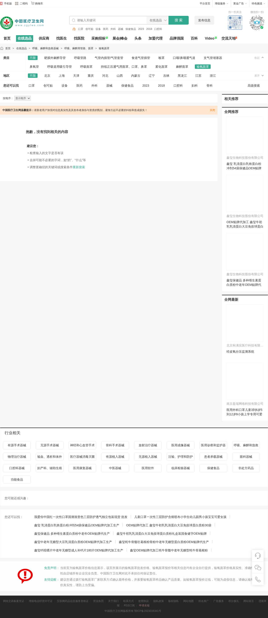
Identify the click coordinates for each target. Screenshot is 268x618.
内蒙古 (135, 75)
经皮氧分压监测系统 (240, 351)
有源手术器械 (17, 445)
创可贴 (89, 29)
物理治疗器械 (17, 456)
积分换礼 (233, 601)
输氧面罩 (104, 48)
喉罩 (161, 58)
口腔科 (158, 29)
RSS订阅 (129, 605)
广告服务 (218, 601)
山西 (120, 75)
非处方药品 (246, 468)
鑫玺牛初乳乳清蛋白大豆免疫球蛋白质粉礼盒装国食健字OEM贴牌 (162, 533)
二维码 (21, 4)
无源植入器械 (148, 456)
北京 (47, 75)
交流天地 (228, 38)
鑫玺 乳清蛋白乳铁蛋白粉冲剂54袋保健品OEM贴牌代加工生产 (243, 168)
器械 (120, 29)
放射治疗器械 (148, 445)
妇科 (195, 85)
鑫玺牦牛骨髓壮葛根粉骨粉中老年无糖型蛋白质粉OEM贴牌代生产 (164, 542)
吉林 (166, 75)
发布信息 (204, 20)
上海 (62, 75)
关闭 (212, 110)
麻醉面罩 (182, 66)
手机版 (8, 3)
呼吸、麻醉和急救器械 (45, 48)
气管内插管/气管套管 (109, 58)
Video (209, 38)
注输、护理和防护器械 (180, 458)
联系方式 (128, 601)
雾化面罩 (161, 66)
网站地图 (188, 601)
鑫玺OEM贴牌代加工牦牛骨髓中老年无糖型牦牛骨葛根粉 (169, 550)
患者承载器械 (213, 456)
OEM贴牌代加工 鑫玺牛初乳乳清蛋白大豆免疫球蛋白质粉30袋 (244, 226)
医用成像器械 (180, 445)
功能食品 (17, 479)
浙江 (213, 75)
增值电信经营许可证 (41, 601)
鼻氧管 (34, 66)
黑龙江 (182, 75)
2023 (141, 29)
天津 (76, 75)
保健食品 (130, 29)
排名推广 (203, 601)
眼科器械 (246, 456)
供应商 (44, 38)
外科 (113, 29)
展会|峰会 (119, 38)
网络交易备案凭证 (13, 601)
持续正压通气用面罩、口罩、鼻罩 (124, 66)
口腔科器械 (17, 468)
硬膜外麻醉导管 (55, 58)
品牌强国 (177, 38)
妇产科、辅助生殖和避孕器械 (49, 469)
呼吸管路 (80, 58)
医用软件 (148, 468)
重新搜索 (79, 167)
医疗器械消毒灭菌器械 (82, 458)
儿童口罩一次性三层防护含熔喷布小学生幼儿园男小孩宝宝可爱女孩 (180, 517)
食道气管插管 (141, 58)
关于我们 (113, 601)
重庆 (91, 75)
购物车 (39, 3)
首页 (7, 38)
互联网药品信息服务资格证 (73, 601)
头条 (137, 38)
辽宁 (152, 75)
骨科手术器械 (115, 445)
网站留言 (248, 601)
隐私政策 (158, 601)
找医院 (79, 38)
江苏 (198, 75)
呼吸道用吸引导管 (59, 66)
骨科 (209, 85)
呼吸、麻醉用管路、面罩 (78, 48)
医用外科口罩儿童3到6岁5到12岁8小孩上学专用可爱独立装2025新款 (244, 414)
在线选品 (25, 38)
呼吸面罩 (86, 66)
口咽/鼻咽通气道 (184, 58)
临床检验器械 (180, 468)
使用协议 (143, 601)
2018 (149, 29)
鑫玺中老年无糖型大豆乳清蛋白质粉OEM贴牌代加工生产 (73, 542)
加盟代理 (155, 38)
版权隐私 (173, 601)
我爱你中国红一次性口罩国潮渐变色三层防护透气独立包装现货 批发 (80, 517)
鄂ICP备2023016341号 (147, 611)
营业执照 (98, 601)
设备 (98, 29)
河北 (105, 75)
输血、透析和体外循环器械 (49, 458)
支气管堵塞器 (213, 58)
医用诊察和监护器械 (213, 446)
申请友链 (144, 605)
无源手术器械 (49, 445)
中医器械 (115, 468)
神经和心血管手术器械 (82, 446)
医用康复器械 (82, 468)
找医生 (61, 38)
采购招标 (98, 38)
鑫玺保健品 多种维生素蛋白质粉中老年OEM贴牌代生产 (243, 285)
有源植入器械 (115, 456)
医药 (105, 29)
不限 (33, 58)
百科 (194, 38)
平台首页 (205, 3)
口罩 (80, 29)
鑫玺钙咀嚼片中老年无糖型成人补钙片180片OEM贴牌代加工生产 (78, 550)
